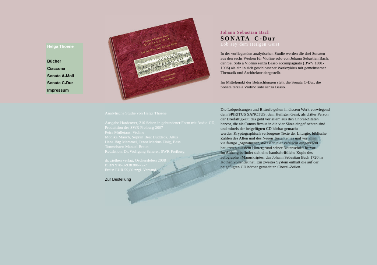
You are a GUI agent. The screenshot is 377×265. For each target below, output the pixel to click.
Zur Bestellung (118, 179)
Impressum (58, 90)
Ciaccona (56, 68)
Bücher (54, 61)
